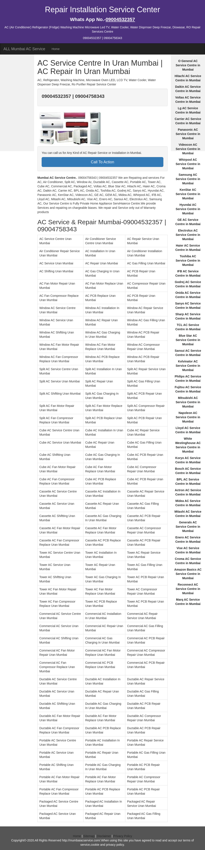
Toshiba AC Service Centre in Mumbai (188, 261)
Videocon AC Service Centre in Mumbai (188, 149)
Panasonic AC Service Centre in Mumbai (188, 134)
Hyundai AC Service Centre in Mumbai (188, 209)
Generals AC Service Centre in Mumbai (188, 527)
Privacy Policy (122, 836)
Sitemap (89, 836)
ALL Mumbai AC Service (24, 49)
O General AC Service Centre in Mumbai (188, 65)
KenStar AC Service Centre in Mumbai (188, 194)
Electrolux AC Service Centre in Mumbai (188, 235)
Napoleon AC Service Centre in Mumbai (188, 417)
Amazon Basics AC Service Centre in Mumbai (188, 574)
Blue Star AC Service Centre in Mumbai (188, 340)
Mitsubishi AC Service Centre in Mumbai (188, 402)
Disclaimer (104, 836)
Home (55, 49)
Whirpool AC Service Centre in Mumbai (188, 164)
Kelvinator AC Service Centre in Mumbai (188, 366)
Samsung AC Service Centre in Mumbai (188, 179)
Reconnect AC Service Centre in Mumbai (188, 589)
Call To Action (102, 162)
